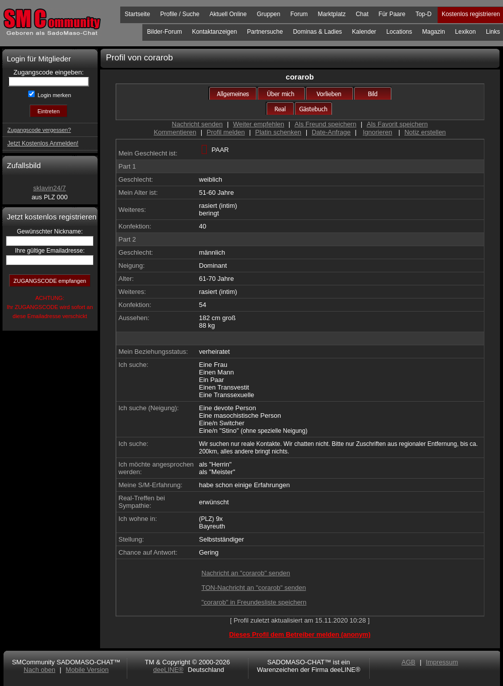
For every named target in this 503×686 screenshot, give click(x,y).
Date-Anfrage (331, 132)
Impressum (442, 662)
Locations (399, 31)
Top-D (423, 14)
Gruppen (268, 14)
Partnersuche (265, 31)
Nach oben (39, 669)
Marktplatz (332, 14)
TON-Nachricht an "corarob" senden (254, 587)
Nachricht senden (197, 124)
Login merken (53, 95)
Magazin (433, 31)
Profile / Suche (179, 14)
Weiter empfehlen (258, 124)
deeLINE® (168, 669)
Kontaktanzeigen (214, 31)
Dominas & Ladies (317, 31)
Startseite (137, 14)
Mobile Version (87, 669)
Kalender (364, 31)
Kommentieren (175, 132)
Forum (299, 14)
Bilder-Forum (164, 31)
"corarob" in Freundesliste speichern (254, 602)
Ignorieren (377, 132)
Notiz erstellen (425, 132)
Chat (362, 14)
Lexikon (465, 31)
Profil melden (226, 132)
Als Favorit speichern (397, 124)
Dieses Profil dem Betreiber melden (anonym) (299, 634)
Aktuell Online (227, 14)
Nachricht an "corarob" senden (246, 573)
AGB (408, 662)
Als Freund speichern (326, 124)
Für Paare (392, 14)
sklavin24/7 (49, 188)
